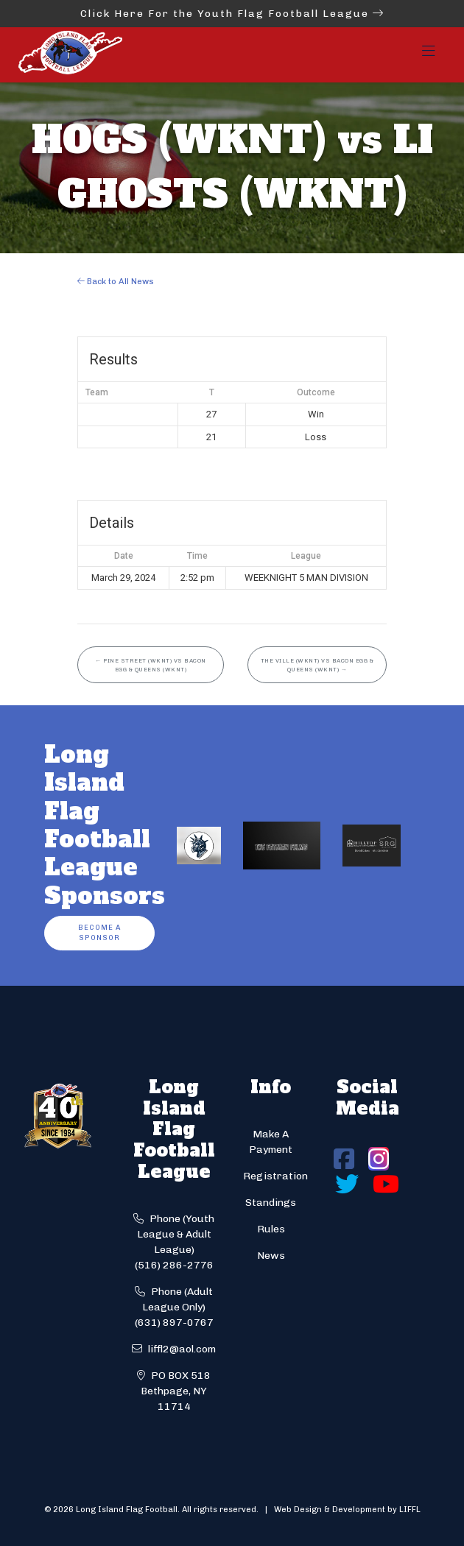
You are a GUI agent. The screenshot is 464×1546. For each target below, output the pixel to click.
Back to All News (115, 281)
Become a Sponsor (99, 932)
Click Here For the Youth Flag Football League (232, 13)
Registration (275, 1176)
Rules (271, 1229)
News (271, 1255)
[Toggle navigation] (428, 55)
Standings (270, 1202)
